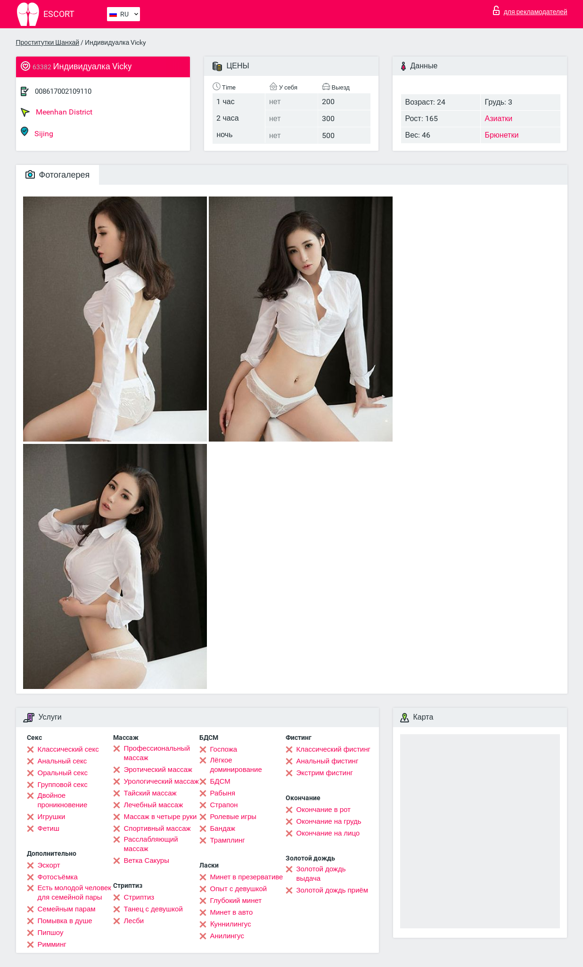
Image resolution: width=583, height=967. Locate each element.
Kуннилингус (230, 924)
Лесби (134, 921)
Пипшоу (51, 932)
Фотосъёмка (58, 877)
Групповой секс (63, 784)
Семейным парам (67, 909)
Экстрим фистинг (324, 773)
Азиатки (498, 118)
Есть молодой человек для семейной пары (74, 892)
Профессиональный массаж (157, 753)
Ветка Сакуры (146, 860)
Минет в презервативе (246, 877)
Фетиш (49, 828)
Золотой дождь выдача (321, 874)
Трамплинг (227, 840)
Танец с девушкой (153, 909)
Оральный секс (63, 773)
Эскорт (49, 865)
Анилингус (227, 936)
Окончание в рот (323, 809)
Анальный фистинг (327, 761)
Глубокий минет (236, 900)
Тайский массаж (150, 793)
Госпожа (224, 749)
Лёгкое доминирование (236, 765)
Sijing (37, 132)
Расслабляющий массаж (151, 844)
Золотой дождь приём (332, 890)
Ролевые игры (233, 816)
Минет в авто (231, 912)
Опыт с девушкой (238, 889)
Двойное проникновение (63, 800)
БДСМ (220, 781)
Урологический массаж (161, 781)
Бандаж (223, 828)
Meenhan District (56, 112)
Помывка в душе (65, 921)
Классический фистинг (333, 749)
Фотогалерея (57, 175)
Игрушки (52, 816)
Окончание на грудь (328, 821)
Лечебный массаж (153, 805)
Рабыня (223, 793)
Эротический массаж (158, 769)
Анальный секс (62, 761)
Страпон (224, 805)
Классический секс (68, 749)
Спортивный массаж (157, 828)
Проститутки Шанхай (48, 42)
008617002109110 (63, 91)
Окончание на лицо (328, 833)
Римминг (52, 944)
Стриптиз (139, 897)
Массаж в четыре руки (160, 816)
